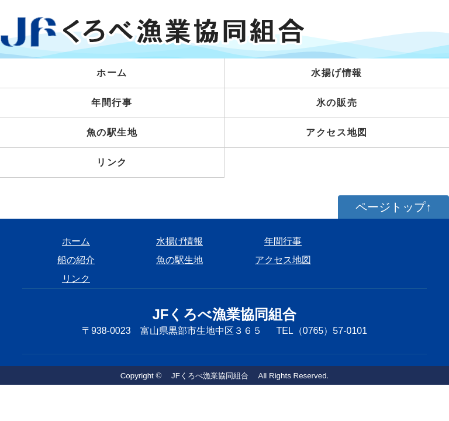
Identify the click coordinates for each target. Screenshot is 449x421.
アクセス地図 (337, 132)
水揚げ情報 (179, 241)
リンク (111, 162)
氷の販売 (336, 103)
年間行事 (111, 103)
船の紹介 (76, 260)
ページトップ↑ (393, 207)
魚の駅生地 (112, 132)
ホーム (111, 73)
